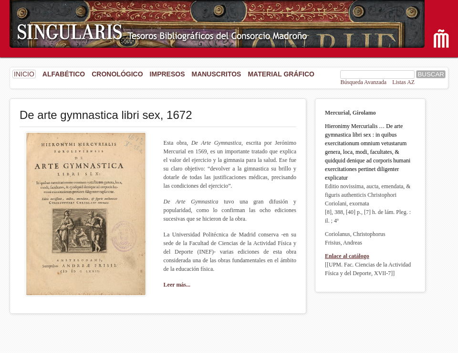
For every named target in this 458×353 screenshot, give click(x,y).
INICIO (24, 74)
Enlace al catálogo (347, 256)
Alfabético (63, 74)
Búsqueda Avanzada (363, 82)
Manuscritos (216, 74)
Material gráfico (281, 74)
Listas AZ (403, 82)
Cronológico (117, 74)
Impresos (167, 74)
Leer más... (177, 284)
